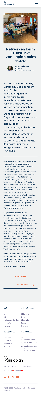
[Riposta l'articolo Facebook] (37, 285)
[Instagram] (13, 377)
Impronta (7, 323)
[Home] (8, 3)
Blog (23, 317)
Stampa (24, 323)
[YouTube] (17, 377)
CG (4, 317)
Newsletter (7, 343)
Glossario (25, 320)
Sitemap (6, 326)
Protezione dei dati (11, 320)
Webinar (6, 346)
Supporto (7, 340)
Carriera (24, 326)
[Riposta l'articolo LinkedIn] (33, 285)
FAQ (5, 314)
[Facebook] (8, 377)
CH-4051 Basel (29, 351)
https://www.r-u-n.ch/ (16, 266)
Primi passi (7, 337)
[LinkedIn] (4, 377)
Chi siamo (20, 276)
